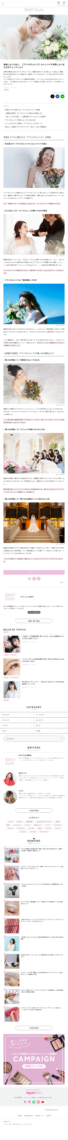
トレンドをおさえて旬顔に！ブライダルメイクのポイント (24, 123)
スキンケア (5, 715)
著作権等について (39, 1115)
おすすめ (19, 821)
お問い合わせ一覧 (17, 1124)
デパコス (48, 828)
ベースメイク (40, 715)
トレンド (13, 655)
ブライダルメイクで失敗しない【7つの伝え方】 (20, 120)
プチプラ (10, 828)
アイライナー (14, 677)
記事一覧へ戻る (34, 621)
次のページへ (34, 572)
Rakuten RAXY (11, 4)
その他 (38, 731)
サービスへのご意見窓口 (30, 1097)
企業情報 (19, 1115)
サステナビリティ (27, 1124)
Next (62, 582)
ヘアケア (5, 725)
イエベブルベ (20, 828)
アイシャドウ (17, 825)
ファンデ (57, 828)
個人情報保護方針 (28, 1115)
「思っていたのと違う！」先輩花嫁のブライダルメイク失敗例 (25, 117)
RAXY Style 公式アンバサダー (44, 821)
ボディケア (39, 720)
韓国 (8, 825)
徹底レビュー (38, 825)
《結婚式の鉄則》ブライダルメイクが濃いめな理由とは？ (24, 113)
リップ (48, 825)
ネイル (38, 725)
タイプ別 (33, 832)
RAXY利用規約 (18, 1097)
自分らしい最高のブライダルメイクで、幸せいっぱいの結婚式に (26, 127)
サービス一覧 (7, 1124)
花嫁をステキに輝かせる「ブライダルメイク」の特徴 (22, 110)
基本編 (57, 821)
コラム (4, 731)
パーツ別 (31, 828)
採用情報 (48, 1115)
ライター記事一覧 (34, 612)
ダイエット (23, 832)
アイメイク (13, 87)
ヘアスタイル (57, 825)
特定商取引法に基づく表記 (45, 1097)
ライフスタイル (44, 832)
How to (6, 90)
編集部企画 (29, 821)
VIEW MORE (34, 810)
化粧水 (40, 828)
